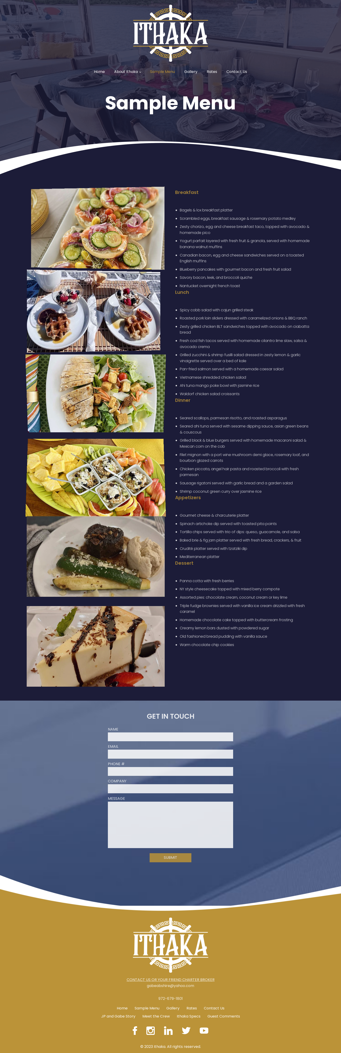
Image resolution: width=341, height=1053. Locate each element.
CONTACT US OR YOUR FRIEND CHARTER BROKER (171, 963)
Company (117, 764)
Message (116, 782)
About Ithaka (126, 71)
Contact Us (236, 71)
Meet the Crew (156, 1012)
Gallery (190, 71)
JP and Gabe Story (117, 1012)
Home (99, 71)
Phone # (116, 747)
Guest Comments (224, 1012)
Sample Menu (162, 71)
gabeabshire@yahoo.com (170, 969)
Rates (212, 71)
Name (113, 713)
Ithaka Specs (189, 1012)
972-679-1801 (170, 1015)
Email (113, 730)
